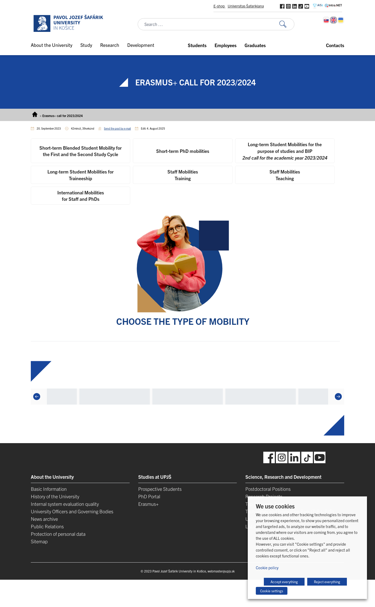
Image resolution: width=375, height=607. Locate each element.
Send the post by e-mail (117, 128)
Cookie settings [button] (271, 591)
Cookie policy (267, 567)
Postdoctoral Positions (268, 489)
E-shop (219, 5)
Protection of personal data (58, 534)
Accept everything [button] (284, 581)
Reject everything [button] (327, 581)
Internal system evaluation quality (65, 504)
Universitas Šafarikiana (246, 5)
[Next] (338, 396)
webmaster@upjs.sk (221, 571)
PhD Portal (149, 496)
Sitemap (39, 541)
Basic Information (49, 489)
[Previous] (36, 396)
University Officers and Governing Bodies (72, 511)
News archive (44, 519)
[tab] (80, 150)
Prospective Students (160, 489)
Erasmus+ (148, 504)
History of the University (55, 496)
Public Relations (47, 526)
